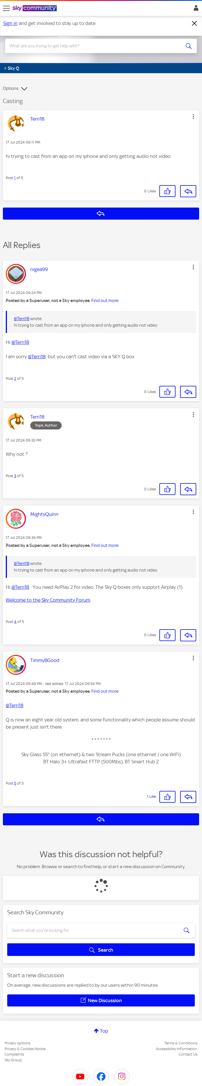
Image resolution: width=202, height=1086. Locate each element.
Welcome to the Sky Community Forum (48, 600)
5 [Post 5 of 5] (15, 783)
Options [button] (10, 88)
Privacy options (17, 1043)
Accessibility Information (176, 1049)
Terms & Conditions (180, 1043)
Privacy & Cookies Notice (25, 1049)
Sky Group (13, 1060)
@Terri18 (21, 318)
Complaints (14, 1054)
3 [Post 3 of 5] (15, 476)
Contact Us (188, 1054)
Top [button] (104, 1031)
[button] (193, 116)
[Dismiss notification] (194, 23)
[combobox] (91, 46)
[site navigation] (6, 8)
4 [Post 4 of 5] (15, 622)
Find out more (104, 300)
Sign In (195, 9)
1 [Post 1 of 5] (15, 178)
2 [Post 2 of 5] (15, 378)
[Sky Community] (35, 8)
